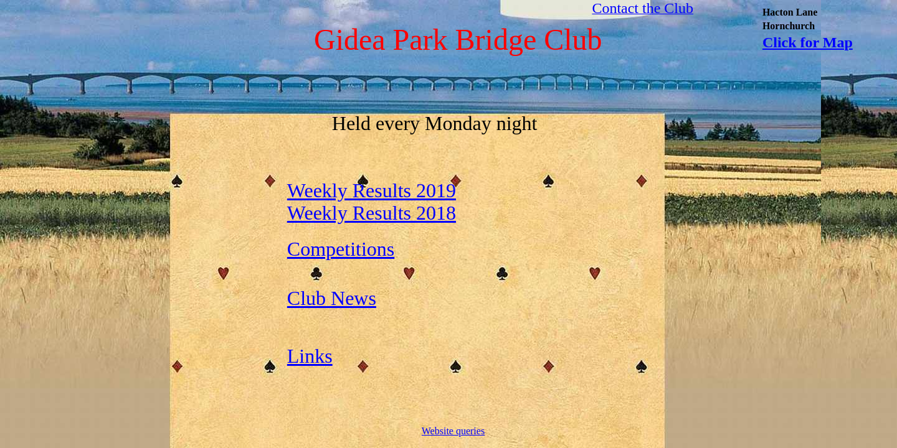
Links (310, 356)
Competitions (340, 249)
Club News (331, 298)
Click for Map (807, 42)
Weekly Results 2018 (371, 213)
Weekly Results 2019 (371, 190)
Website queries (453, 431)
